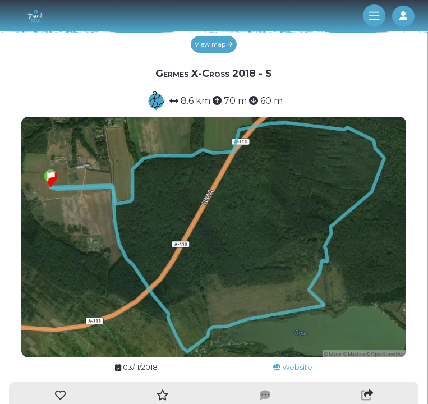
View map (214, 44)
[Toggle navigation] (374, 15)
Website (292, 367)
